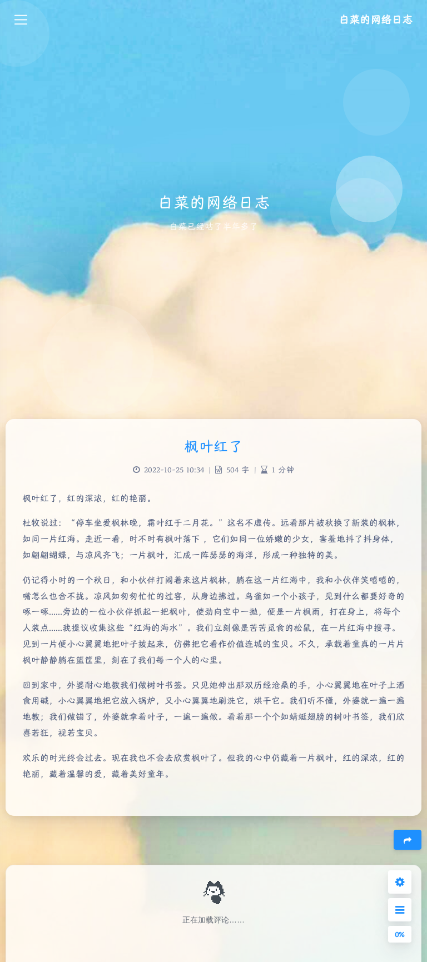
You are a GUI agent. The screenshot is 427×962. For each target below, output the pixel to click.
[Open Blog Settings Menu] (399, 882)
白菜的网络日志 (376, 19)
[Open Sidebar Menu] (399, 909)
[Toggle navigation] (21, 20)
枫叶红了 (213, 446)
